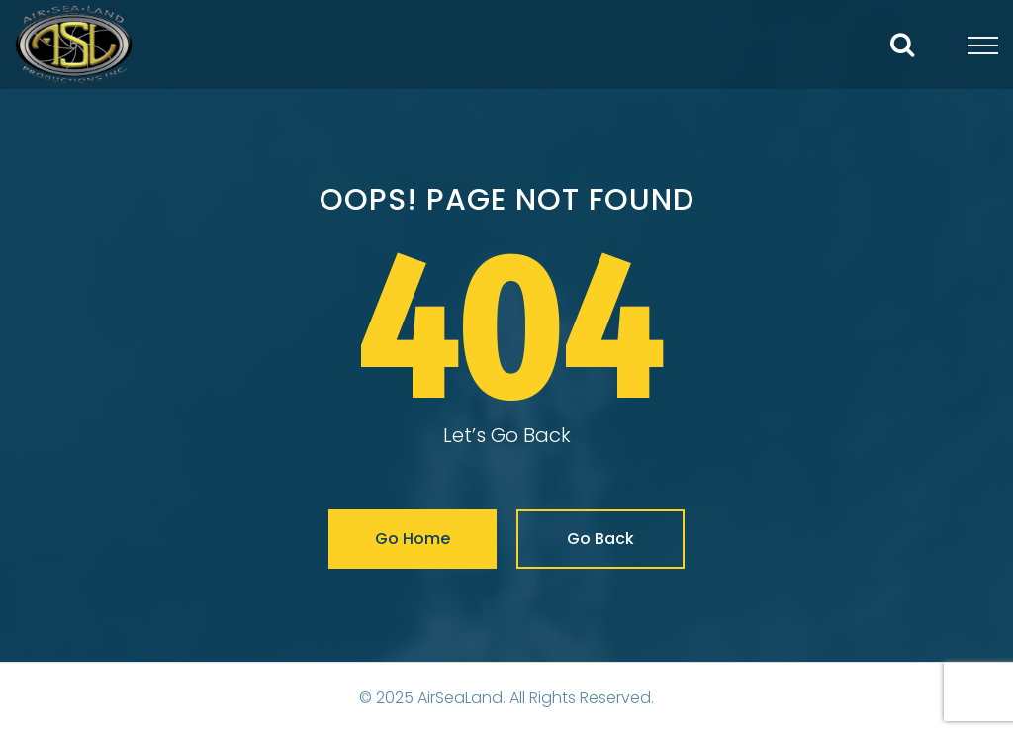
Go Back (600, 538)
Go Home (412, 538)
